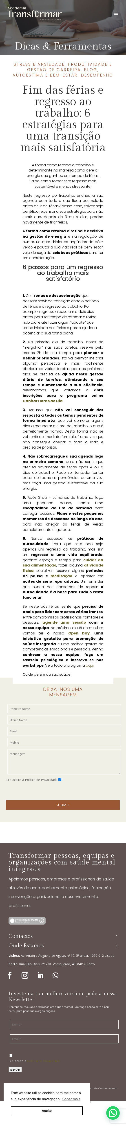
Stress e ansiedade (39, 64)
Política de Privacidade (43, 1061)
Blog (90, 69)
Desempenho (97, 75)
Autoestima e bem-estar (45, 75)
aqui (90, 665)
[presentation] (40, 791)
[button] (113, 1113)
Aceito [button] (47, 1110)
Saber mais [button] (71, 1099)
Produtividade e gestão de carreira (69, 66)
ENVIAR (15, 1069)
